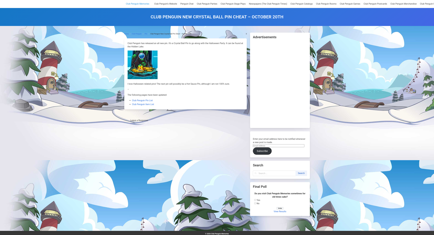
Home (126, 34)
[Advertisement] (280, 83)
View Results (280, 211)
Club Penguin (137, 34)
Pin (146, 34)
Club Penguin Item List (143, 104)
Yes (258, 200)
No (258, 203)
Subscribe (262, 151)
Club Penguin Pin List (142, 100)
